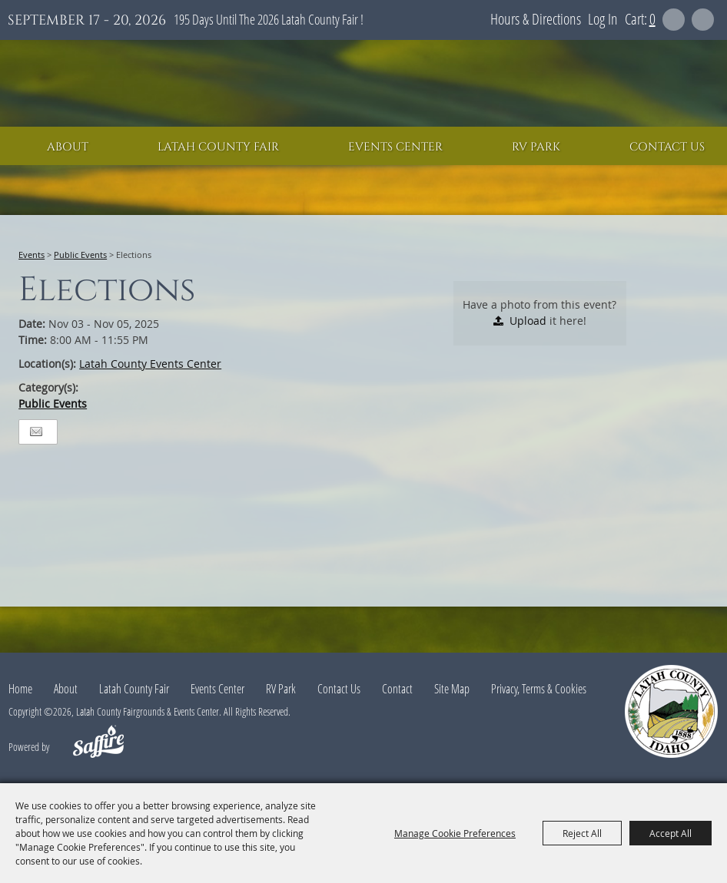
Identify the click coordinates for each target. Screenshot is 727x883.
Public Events (80, 254)
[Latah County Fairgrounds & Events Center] (363, 83)
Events (31, 254)
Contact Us (667, 147)
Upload (528, 320)
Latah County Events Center (150, 363)
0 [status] (652, 18)
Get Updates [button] (703, 19)
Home (20, 688)
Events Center (395, 147)
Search (673, 19)
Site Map (452, 688)
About (67, 147)
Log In (603, 18)
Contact (397, 688)
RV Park (536, 147)
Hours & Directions (535, 18)
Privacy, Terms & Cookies (538, 688)
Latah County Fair (218, 147)
